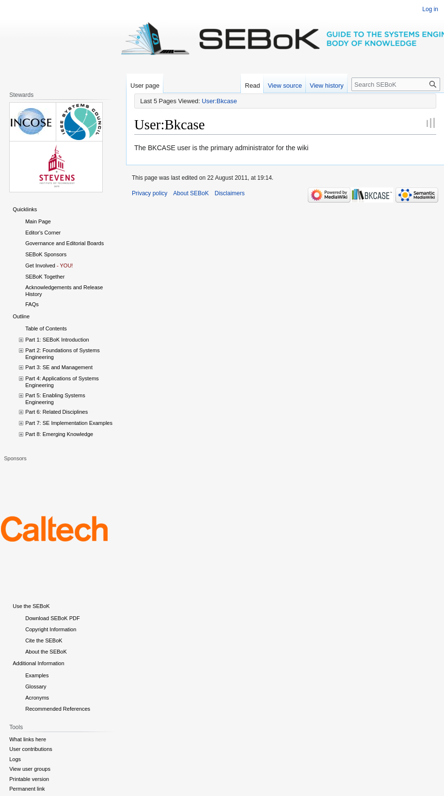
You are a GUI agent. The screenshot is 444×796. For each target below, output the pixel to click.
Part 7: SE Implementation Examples (68, 423)
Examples (36, 675)
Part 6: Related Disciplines (56, 412)
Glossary (35, 686)
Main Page (38, 221)
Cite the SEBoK (43, 640)
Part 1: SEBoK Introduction (57, 340)
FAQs (32, 304)
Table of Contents (46, 328)
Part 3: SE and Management (59, 367)
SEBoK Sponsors (45, 254)
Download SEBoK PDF (52, 618)
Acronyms (37, 698)
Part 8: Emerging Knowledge (59, 434)
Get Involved (40, 265)
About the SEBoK (46, 652)
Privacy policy (149, 193)
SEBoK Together (44, 277)
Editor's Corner (43, 232)
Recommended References (57, 709)
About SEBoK (190, 193)
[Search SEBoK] (395, 84)
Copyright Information (50, 629)
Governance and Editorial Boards (64, 243)
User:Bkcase (219, 101)
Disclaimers (230, 193)
